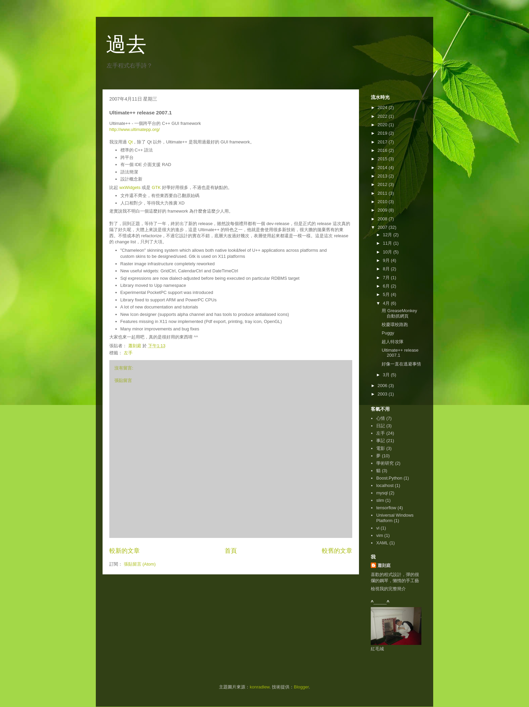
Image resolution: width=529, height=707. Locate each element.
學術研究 (385, 463)
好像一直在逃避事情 (401, 363)
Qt (130, 141)
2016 (383, 150)
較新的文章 (124, 550)
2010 (383, 201)
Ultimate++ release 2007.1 (400, 353)
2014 (383, 167)
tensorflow (386, 507)
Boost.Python (389, 478)
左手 (128, 352)
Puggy (388, 332)
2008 (383, 218)
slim (380, 500)
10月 (388, 251)
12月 (388, 234)
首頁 (231, 550)
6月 (387, 286)
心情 (380, 418)
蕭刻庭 (384, 565)
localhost (384, 485)
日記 (380, 425)
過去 (126, 44)
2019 (383, 133)
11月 (388, 243)
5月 (387, 294)
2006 (383, 385)
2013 (383, 176)
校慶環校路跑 (395, 324)
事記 (380, 440)
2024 (383, 107)
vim (379, 535)
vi (377, 528)
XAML (382, 542)
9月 (387, 260)
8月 (387, 268)
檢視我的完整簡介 (388, 588)
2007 (383, 227)
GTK (156, 187)
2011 (383, 193)
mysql (382, 492)
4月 (387, 303)
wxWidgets (130, 187)
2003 (383, 394)
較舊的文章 (337, 550)
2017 (383, 141)
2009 (383, 210)
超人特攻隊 (392, 341)
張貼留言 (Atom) (140, 564)
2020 (383, 124)
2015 (383, 158)
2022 (383, 116)
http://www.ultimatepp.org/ (134, 129)
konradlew (260, 686)
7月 (387, 277)
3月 (387, 374)
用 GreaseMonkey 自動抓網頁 (399, 313)
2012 (383, 184)
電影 (380, 448)
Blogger (301, 686)
